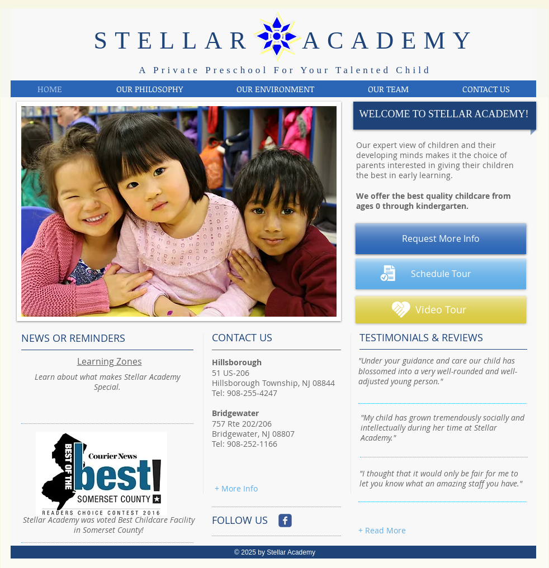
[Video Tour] (441, 309)
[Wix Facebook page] (285, 520)
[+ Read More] (382, 530)
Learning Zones (109, 361)
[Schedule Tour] (441, 274)
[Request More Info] (441, 238)
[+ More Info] (236, 488)
